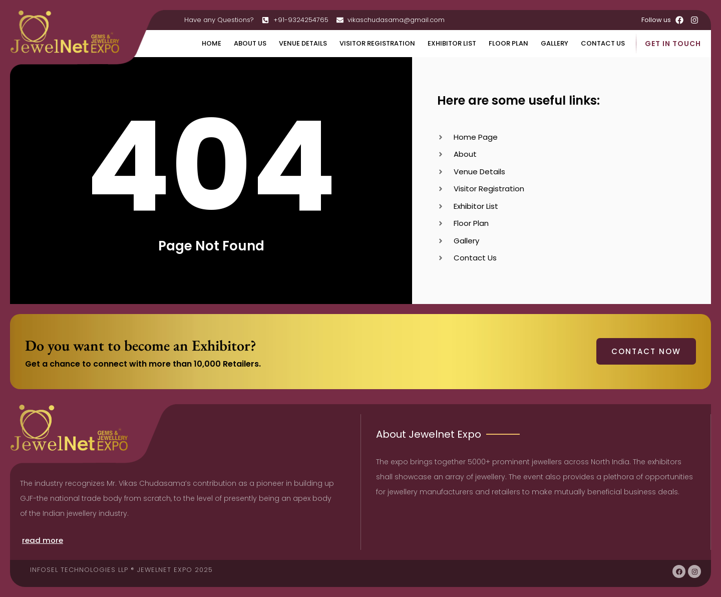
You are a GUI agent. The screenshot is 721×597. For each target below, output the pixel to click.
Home (211, 43)
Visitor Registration (377, 43)
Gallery (554, 43)
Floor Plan (508, 43)
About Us (250, 43)
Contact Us (603, 43)
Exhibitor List (452, 43)
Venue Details (303, 43)
